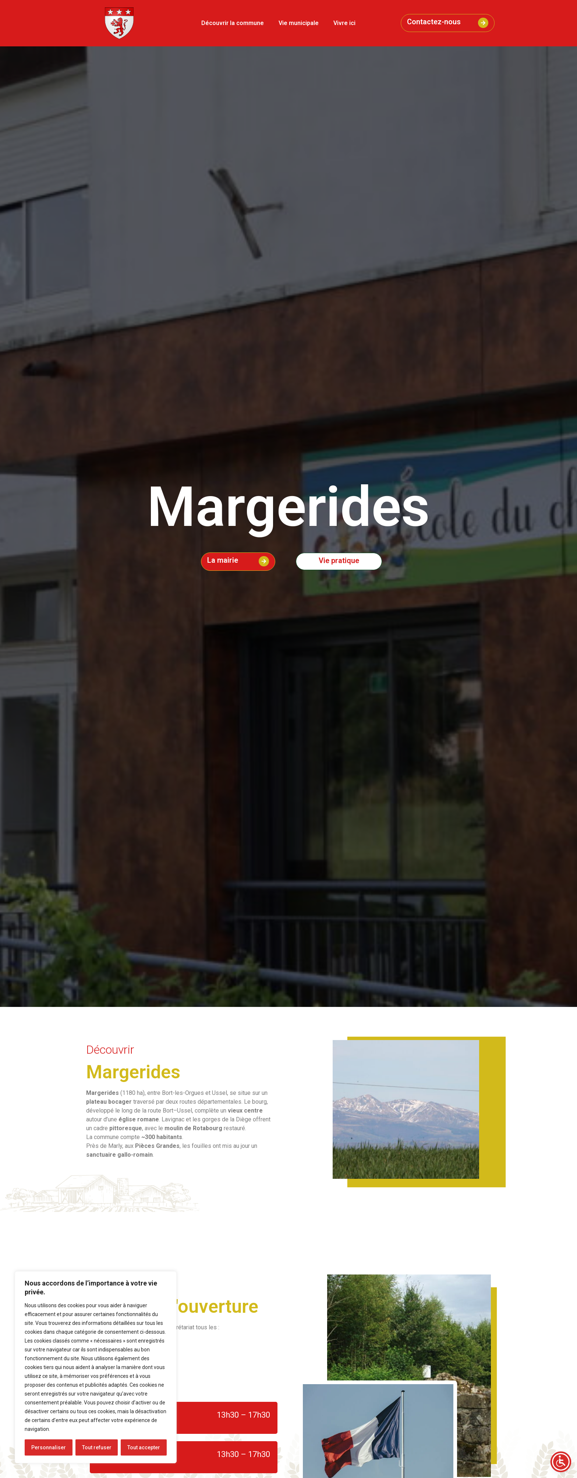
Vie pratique (339, 560)
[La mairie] (264, 561)
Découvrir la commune (232, 23)
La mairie (222, 560)
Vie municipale (299, 23)
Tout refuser (96, 1447)
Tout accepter (143, 1447)
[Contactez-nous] (483, 23)
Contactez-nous (434, 21)
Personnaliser (48, 1447)
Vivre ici (344, 23)
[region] (96, 1367)
